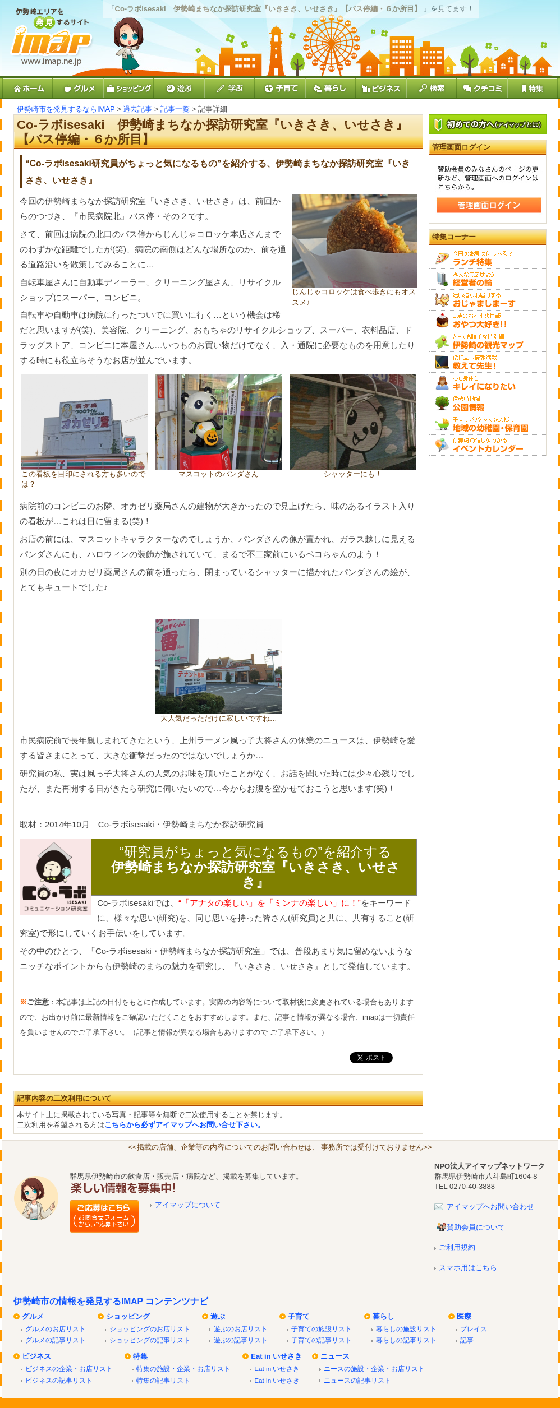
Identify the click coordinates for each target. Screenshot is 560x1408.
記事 (467, 1340)
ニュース (335, 1356)
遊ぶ (217, 1316)
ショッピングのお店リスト (149, 1328)
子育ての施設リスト (321, 1328)
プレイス (473, 1328)
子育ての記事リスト (321, 1340)
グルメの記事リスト (55, 1340)
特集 (140, 1356)
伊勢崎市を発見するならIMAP (66, 109)
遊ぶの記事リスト (241, 1340)
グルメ (33, 1316)
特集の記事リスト (163, 1380)
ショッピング (128, 1316)
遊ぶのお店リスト (241, 1328)
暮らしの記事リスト (406, 1340)
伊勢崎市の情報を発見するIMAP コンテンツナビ (110, 1301)
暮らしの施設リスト (406, 1328)
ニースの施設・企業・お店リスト (374, 1368)
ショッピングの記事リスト (149, 1340)
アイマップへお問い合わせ (490, 1206)
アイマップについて (188, 1205)
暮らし (383, 1316)
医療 (464, 1316)
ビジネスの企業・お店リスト (69, 1368)
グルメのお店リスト (55, 1328)
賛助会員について (476, 1227)
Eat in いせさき (276, 1356)
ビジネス (36, 1356)
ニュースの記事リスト (357, 1380)
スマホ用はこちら (468, 1267)
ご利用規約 (457, 1247)
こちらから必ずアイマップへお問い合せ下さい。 (184, 1124)
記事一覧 (175, 109)
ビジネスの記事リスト (59, 1380)
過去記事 (137, 109)
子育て (299, 1316)
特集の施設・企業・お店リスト (183, 1368)
